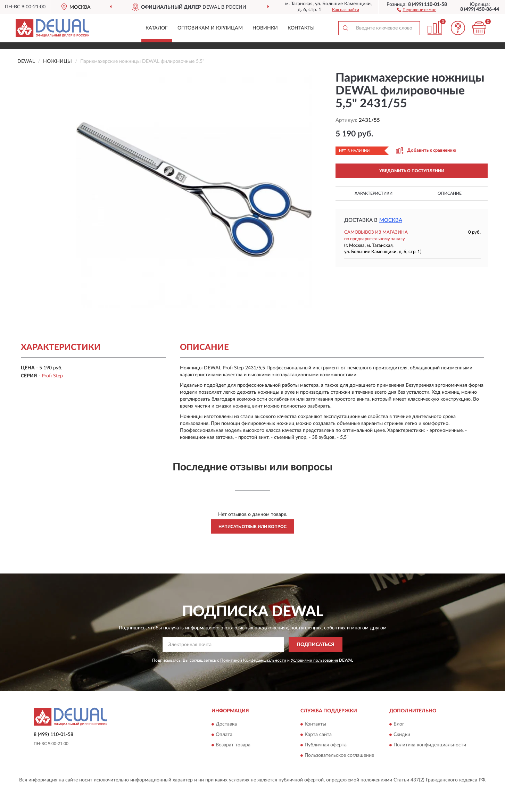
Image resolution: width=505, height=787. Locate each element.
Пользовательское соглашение (339, 755)
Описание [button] (450, 193)
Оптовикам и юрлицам (210, 28)
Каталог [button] (157, 28)
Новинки (265, 28)
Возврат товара (233, 745)
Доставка (226, 724)
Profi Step (52, 376)
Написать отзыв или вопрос (252, 527)
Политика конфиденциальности (430, 745)
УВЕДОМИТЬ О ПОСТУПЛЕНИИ (411, 171)
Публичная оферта (326, 745)
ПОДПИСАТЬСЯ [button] (315, 644)
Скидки (402, 734)
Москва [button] (390, 220)
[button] (416, 9)
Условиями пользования (314, 660)
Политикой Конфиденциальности (253, 660)
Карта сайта (318, 734)
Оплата (224, 734)
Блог (399, 724)
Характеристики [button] (373, 193)
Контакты (301, 28)
